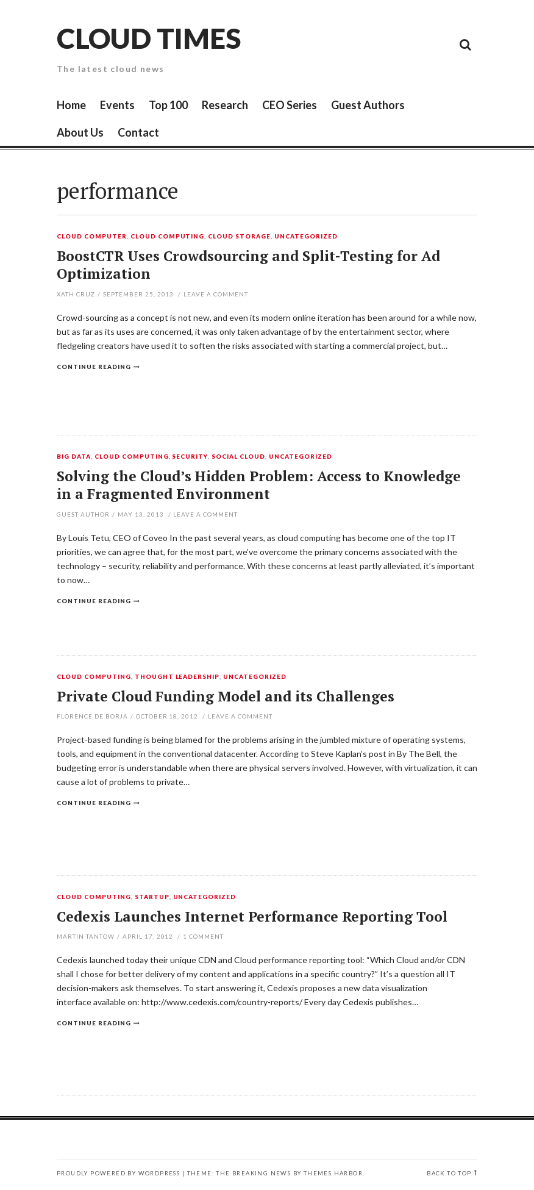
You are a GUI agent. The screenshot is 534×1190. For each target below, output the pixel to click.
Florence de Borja (92, 716)
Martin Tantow (86, 936)
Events (117, 105)
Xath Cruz (76, 294)
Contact (138, 132)
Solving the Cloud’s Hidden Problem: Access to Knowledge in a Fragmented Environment (259, 485)
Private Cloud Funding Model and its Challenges (225, 696)
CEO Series (289, 105)
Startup (152, 897)
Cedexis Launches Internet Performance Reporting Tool (252, 916)
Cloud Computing (167, 237)
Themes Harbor (333, 1173)
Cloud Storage (239, 237)
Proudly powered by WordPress (118, 1173)
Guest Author (83, 514)
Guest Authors (368, 105)
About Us (80, 132)
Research (225, 105)
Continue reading (94, 366)
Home (71, 105)
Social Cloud (238, 457)
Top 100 (168, 105)
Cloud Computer (92, 237)
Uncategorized (306, 237)
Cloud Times (149, 38)
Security (190, 457)
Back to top (449, 1173)
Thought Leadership (177, 677)
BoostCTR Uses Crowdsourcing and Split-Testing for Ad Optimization (248, 265)
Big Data (74, 457)
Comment (203, 936)
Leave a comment (215, 294)
